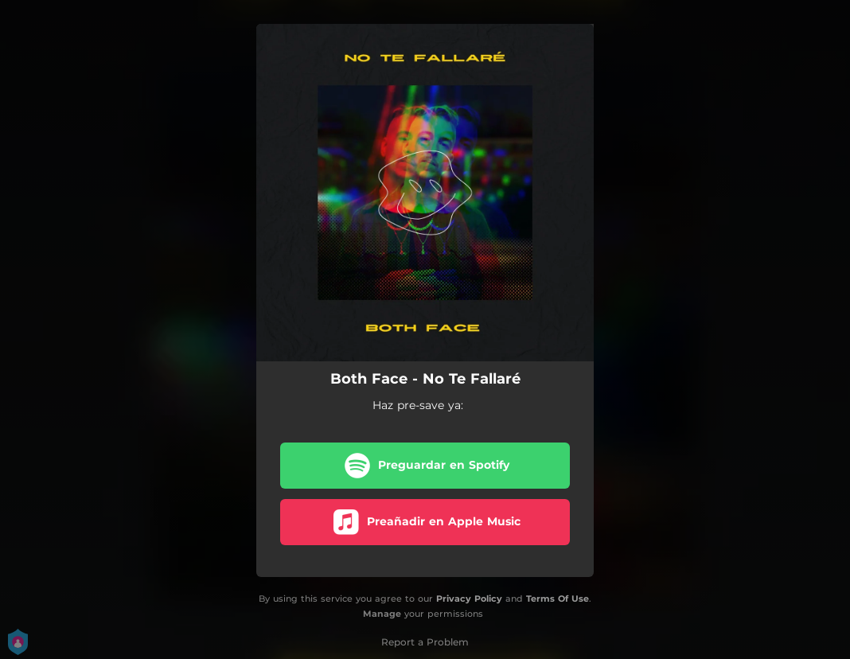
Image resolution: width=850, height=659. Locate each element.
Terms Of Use (557, 598)
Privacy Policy (469, 598)
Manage (382, 613)
